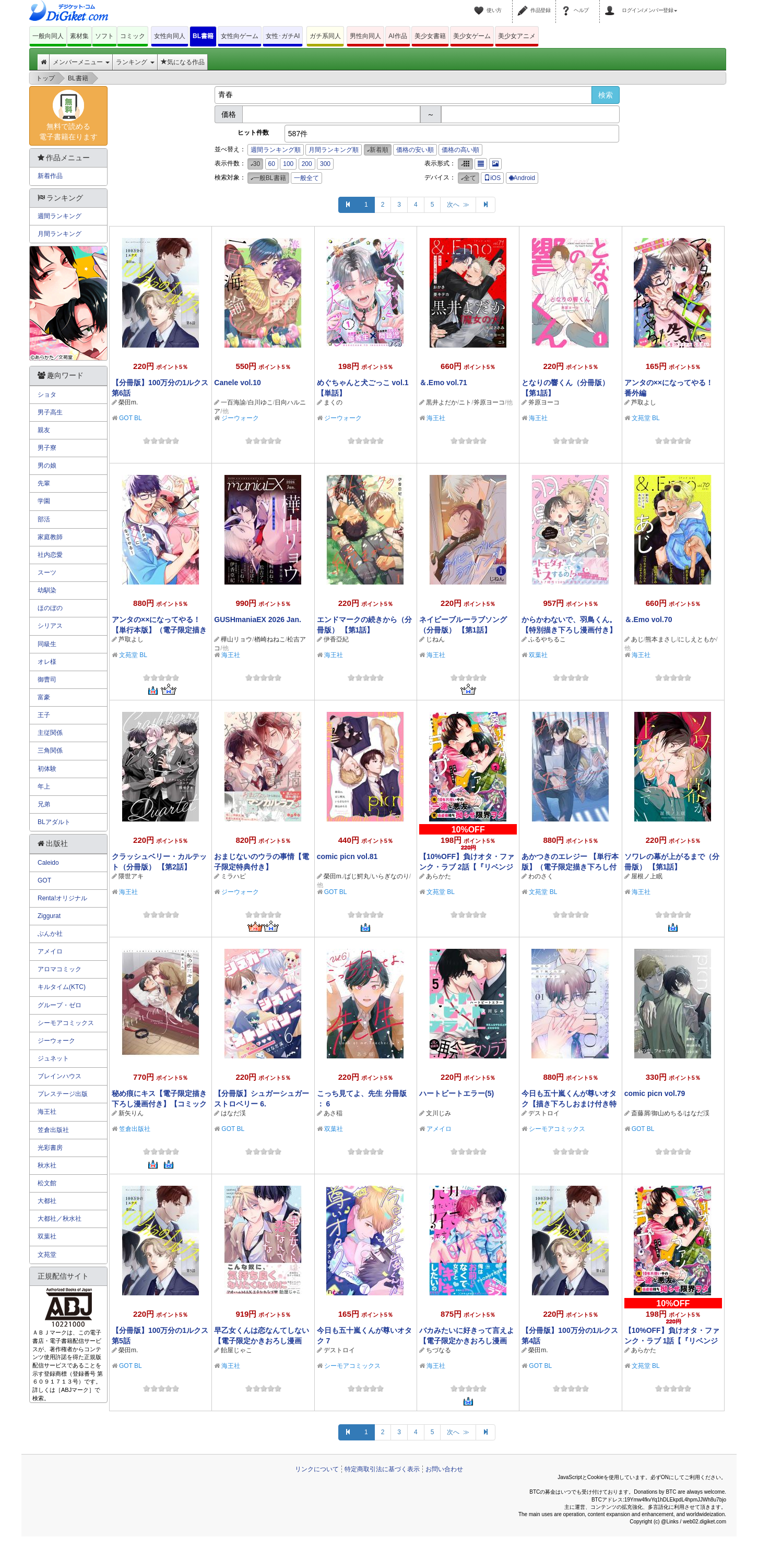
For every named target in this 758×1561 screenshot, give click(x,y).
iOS (492, 178)
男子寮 (47, 447)
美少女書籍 (430, 36)
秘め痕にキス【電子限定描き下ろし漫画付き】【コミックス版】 (159, 1103)
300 (325, 164)
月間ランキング (59, 233)
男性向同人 (365, 36)
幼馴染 (47, 590)
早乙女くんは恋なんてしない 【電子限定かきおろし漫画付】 (261, 1340)
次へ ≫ (458, 204)
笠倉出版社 (134, 1129)
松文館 (47, 1183)
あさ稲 (333, 1113)
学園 (44, 501)
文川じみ (438, 1113)
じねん (435, 639)
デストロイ (544, 1113)
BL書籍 (203, 36)
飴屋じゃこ (236, 1350)
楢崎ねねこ (270, 639)
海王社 (436, 418)
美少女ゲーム (472, 36)
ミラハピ (233, 876)
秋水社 (47, 1165)
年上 (44, 786)
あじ (637, 639)
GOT (44, 880)
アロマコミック (59, 969)
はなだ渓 (233, 1113)
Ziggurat (49, 916)
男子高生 (50, 412)
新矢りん (131, 1113)
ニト (465, 402)
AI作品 (397, 36)
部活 (44, 519)
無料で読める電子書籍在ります (68, 115)
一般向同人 (48, 36)
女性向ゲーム (239, 36)
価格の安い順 (415, 149)
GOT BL (130, 418)
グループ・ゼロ (59, 1005)
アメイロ (439, 1129)
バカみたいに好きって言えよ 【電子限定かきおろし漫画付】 (466, 1340)
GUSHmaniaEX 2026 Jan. (257, 619)
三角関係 (50, 750)
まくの (333, 402)
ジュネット (53, 1058)
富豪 (44, 697)
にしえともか (697, 639)
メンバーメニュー (81, 62)
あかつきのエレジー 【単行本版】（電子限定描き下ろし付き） (570, 866)
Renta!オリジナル (62, 898)
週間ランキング (59, 216)
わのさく (540, 876)
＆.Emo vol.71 (443, 382)
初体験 (47, 768)
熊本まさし (661, 639)
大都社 (47, 1201)
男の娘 (47, 465)
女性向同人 (169, 36)
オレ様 (47, 661)
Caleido (48, 862)
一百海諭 (233, 402)
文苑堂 (47, 1254)
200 (307, 164)
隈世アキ (131, 876)
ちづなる (438, 1350)
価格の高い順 (460, 149)
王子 (44, 715)
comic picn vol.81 (347, 856)
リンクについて (317, 1469)
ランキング (135, 62)
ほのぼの (50, 608)
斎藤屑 (640, 1113)
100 (288, 164)
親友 (44, 430)
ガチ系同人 (325, 36)
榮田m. (128, 402)
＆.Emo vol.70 (648, 619)
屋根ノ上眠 (646, 876)
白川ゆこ (260, 402)
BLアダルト (54, 822)
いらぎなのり (390, 876)
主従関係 (50, 732)
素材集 (79, 36)
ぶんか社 (50, 933)
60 (271, 164)
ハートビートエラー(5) (456, 1093)
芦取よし (643, 402)
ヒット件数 (253, 132)
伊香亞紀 (336, 639)
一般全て (306, 178)
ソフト (104, 36)
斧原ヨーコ (489, 402)
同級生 (47, 644)
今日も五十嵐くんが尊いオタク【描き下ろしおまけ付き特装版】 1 (569, 1103)
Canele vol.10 (237, 382)
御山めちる (667, 1113)
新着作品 (50, 176)
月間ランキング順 (334, 149)
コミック (132, 36)
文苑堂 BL (646, 418)
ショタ (47, 394)
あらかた (438, 876)
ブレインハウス (59, 1076)
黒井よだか (441, 402)
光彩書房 (50, 1147)
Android (522, 178)
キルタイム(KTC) (62, 987)
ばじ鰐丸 (357, 876)
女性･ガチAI (283, 36)
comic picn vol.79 (654, 1093)
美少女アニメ (517, 36)
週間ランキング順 (276, 149)
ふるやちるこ (547, 639)
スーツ (47, 572)
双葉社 (538, 655)
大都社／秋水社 (59, 1218)
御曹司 (47, 679)
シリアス (50, 625)
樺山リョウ (236, 639)
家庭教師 (50, 537)
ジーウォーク (240, 418)
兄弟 (44, 804)
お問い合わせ (444, 1469)
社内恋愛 (50, 554)
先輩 (44, 483)
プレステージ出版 (63, 1094)
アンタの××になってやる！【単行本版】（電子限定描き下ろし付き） (159, 630)
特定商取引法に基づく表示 (382, 1469)
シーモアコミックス (557, 1129)
